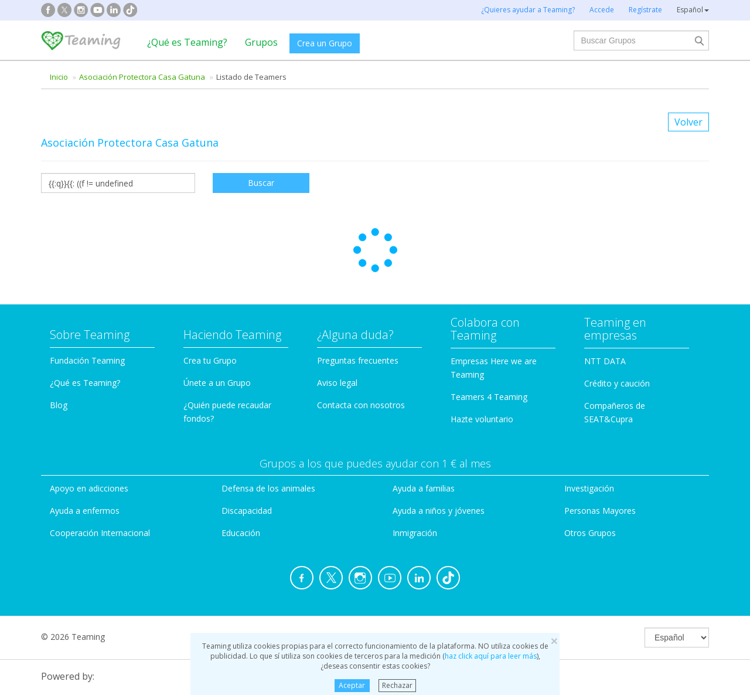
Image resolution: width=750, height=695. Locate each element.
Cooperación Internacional (100, 459)
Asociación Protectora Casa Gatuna (142, 77)
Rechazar (397, 685)
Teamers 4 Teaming (489, 323)
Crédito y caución (617, 310)
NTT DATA (605, 287)
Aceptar (352, 685)
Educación (240, 459)
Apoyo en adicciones (89, 415)
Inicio (59, 77)
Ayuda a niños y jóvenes (439, 437)
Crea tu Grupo (210, 287)
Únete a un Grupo (217, 309)
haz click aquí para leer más (491, 656)
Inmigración (415, 459)
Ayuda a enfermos (85, 437)
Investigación (589, 415)
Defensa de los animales (268, 415)
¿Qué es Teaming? (187, 42)
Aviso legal (337, 309)
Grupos (261, 42)
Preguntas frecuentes (357, 287)
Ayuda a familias (424, 415)
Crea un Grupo (324, 43)
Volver (688, 122)
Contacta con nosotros (361, 331)
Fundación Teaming (87, 287)
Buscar (261, 182)
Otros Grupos (590, 459)
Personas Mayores (600, 437)
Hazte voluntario (482, 345)
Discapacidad (246, 437)
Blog (58, 331)
